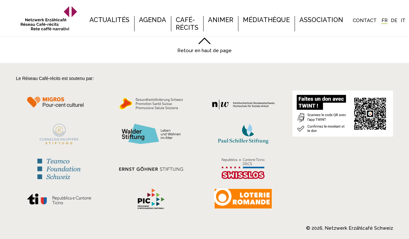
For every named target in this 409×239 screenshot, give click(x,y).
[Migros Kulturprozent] (59, 106)
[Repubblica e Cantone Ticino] (59, 201)
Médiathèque (266, 20)
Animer (220, 20)
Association (321, 20)
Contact (365, 20)
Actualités (109, 20)
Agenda (152, 20)
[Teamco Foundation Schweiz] (59, 168)
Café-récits (187, 23)
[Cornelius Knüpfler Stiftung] (59, 136)
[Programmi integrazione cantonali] (151, 200)
